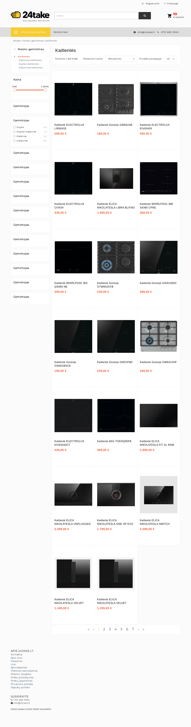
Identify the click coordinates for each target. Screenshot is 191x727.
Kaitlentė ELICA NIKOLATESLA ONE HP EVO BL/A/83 (115, 524)
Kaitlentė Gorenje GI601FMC (115, 362)
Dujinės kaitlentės (29, 64)
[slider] (14, 90)
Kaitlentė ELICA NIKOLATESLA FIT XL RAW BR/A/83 (157, 445)
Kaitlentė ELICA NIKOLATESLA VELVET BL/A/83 (69, 603)
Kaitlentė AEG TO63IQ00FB (114, 441)
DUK (13, 664)
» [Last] (144, 629)
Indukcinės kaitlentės (31, 67)
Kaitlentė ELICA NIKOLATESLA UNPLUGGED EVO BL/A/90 (73, 524)
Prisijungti (171, 3)
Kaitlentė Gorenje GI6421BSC (158, 283)
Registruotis (150, 3)
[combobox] (96, 15)
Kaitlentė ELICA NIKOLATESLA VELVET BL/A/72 (111, 603)
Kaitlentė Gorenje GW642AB (114, 125)
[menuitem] (60, 32)
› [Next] (138, 629)
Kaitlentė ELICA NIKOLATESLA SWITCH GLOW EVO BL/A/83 (155, 524)
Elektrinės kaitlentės (30, 60)
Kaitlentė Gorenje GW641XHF (158, 362)
